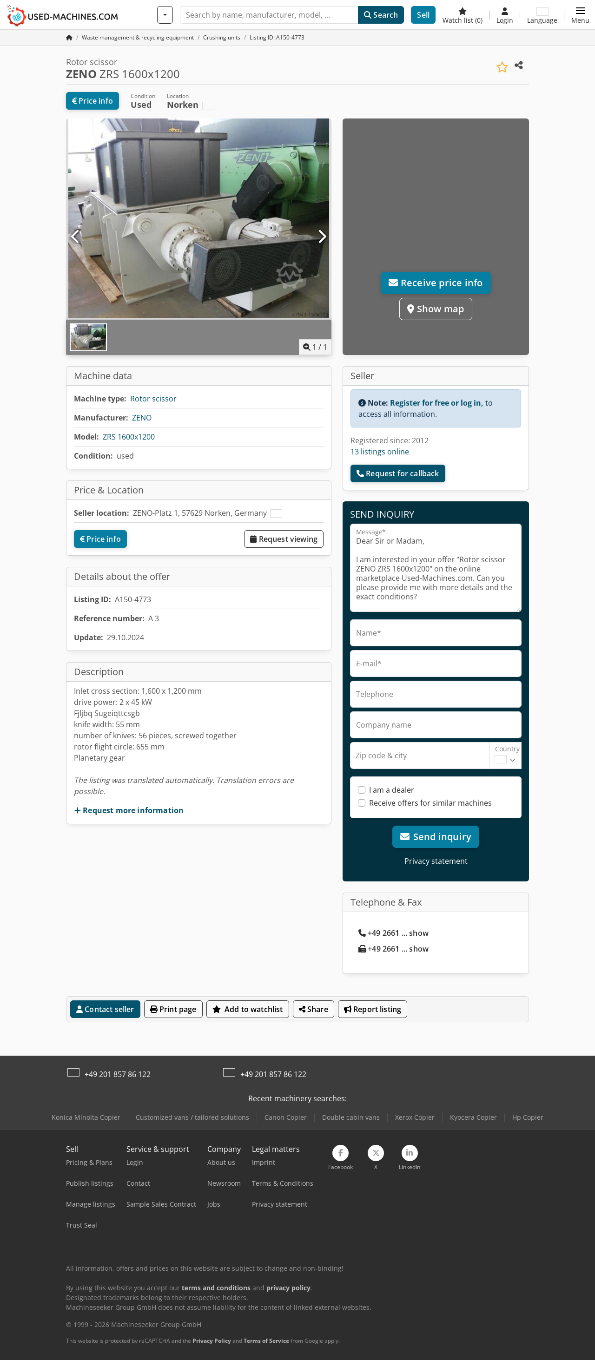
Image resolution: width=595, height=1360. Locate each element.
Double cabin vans (351, 1117)
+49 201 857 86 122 (118, 1074)
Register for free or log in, (436, 403)
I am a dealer (391, 790)
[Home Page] (69, 37)
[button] (580, 15)
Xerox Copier (415, 1117)
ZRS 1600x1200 (129, 437)
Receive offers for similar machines (430, 803)
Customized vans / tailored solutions (192, 1117)
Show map (435, 308)
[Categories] (165, 15)
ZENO (142, 418)
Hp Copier (527, 1117)
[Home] (138, 37)
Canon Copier (285, 1117)
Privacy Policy (211, 1341)
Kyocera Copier (473, 1117)
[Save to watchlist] (502, 67)
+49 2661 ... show (393, 933)
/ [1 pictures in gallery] (315, 347)
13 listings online (379, 452)
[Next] (322, 237)
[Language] (542, 15)
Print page (173, 1009)
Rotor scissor (153, 399)
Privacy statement (436, 861)
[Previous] (76, 237)
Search (381, 15)
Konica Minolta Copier (86, 1117)
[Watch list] (463, 15)
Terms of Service (266, 1341)
